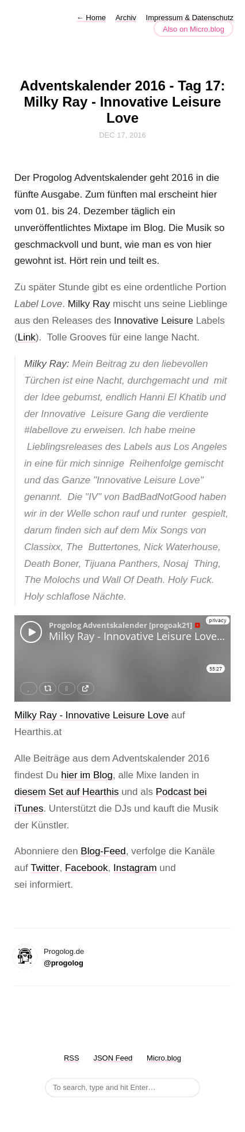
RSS (71, 1058)
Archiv (126, 17)
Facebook (86, 867)
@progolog (63, 963)
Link (27, 337)
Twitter (44, 867)
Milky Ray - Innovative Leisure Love (91, 715)
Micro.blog (164, 1058)
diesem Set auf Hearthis (66, 791)
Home (91, 17)
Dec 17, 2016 (122, 135)
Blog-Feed (103, 851)
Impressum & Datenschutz (189, 17)
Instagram (135, 867)
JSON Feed (112, 1058)
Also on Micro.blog (193, 29)
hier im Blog (87, 775)
